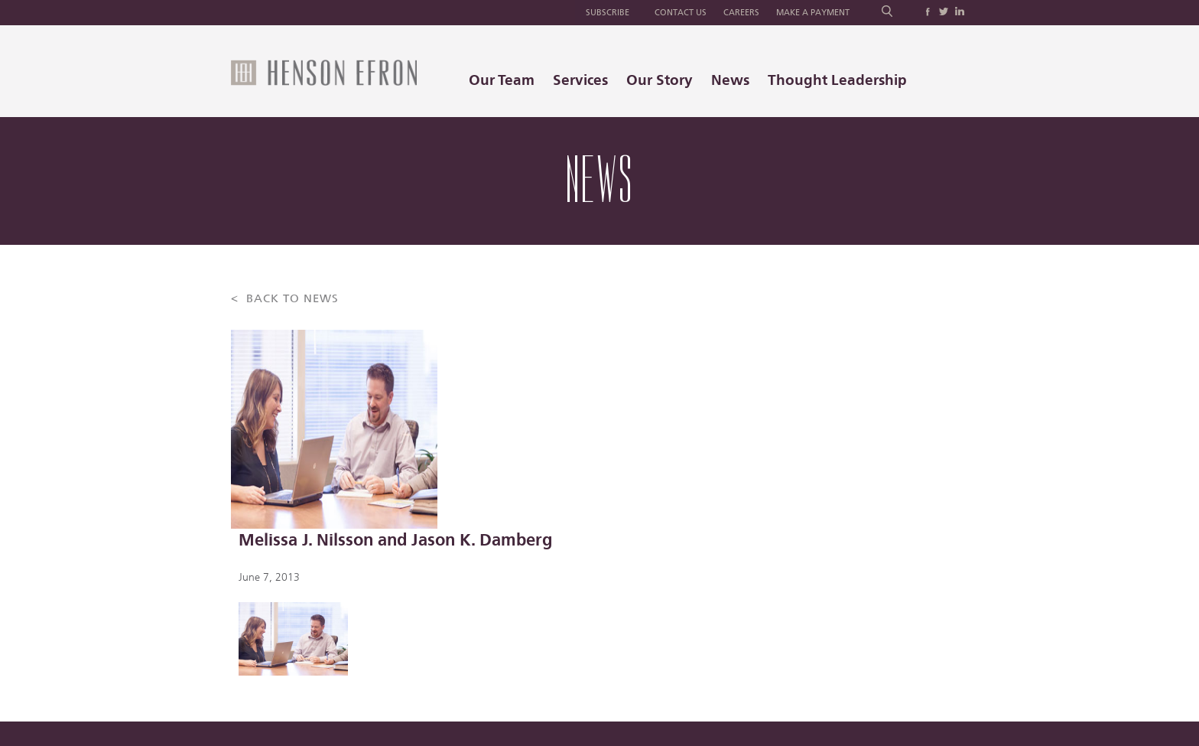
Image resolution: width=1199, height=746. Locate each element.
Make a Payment (813, 12)
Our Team (502, 80)
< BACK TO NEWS (285, 299)
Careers (741, 12)
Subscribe (607, 12)
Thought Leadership (837, 80)
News (730, 80)
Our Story (659, 80)
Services (580, 80)
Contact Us (681, 12)
